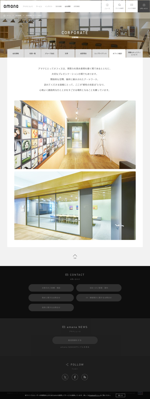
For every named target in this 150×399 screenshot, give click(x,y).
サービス (39, 6)
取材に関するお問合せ (51, 297)
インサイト (48, 6)
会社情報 (16, 53)
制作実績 (58, 6)
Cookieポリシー (94, 395)
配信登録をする (75, 340)
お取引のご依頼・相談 (51, 288)
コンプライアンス (100, 53)
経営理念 (83, 53)
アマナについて (28, 6)
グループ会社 (49, 53)
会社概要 (67, 6)
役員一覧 (32, 53)
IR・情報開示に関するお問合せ (99, 297)
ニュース (107, 8)
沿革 (66, 53)
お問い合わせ (144, 8)
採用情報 (77, 6)
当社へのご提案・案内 (99, 288)
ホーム (9, 15)
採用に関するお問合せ (51, 307)
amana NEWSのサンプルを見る (75, 347)
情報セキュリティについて (134, 54)
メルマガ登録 (132, 8)
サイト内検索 (119, 8)
